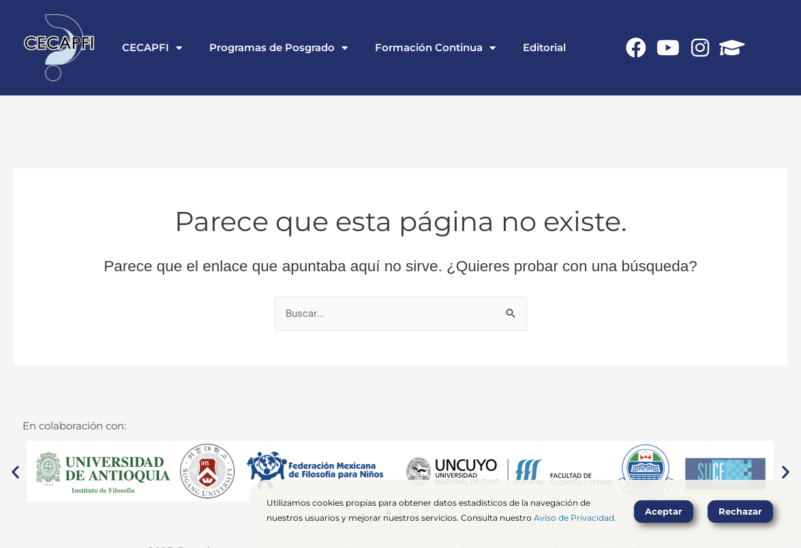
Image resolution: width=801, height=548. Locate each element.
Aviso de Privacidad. (575, 518)
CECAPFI (152, 48)
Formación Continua (435, 48)
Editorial (544, 47)
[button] (15, 472)
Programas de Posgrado (278, 48)
